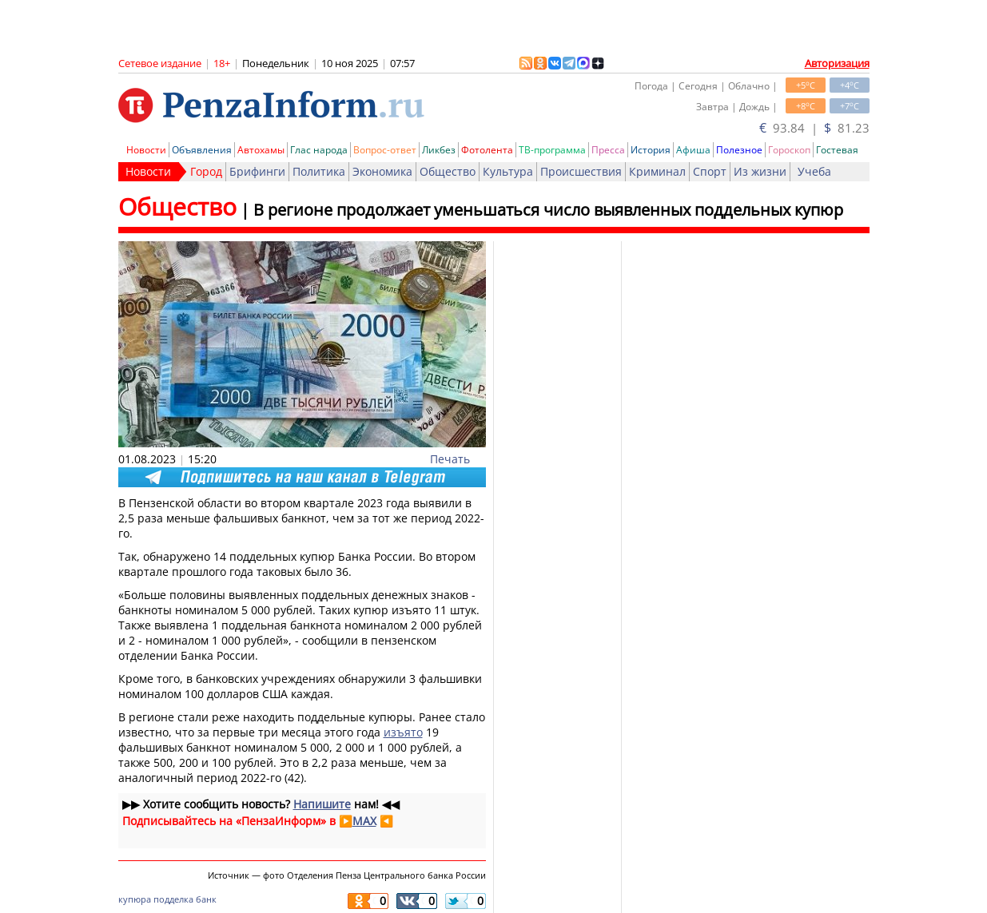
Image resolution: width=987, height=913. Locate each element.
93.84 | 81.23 (814, 128)
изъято (403, 732)
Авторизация (837, 63)
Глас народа (319, 150)
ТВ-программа (552, 150)
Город (206, 171)
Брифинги (257, 171)
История (651, 150)
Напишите (322, 804)
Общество (448, 171)
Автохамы (261, 150)
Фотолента (487, 150)
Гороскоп (789, 150)
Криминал (657, 171)
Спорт (709, 171)
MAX (364, 820)
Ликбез (439, 150)
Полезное (739, 150)
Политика (319, 171)
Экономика (382, 171)
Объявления (202, 150)
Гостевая (837, 150)
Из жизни (760, 171)
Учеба (814, 171)
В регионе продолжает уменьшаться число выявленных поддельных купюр (548, 209)
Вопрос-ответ (384, 150)
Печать (450, 458)
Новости (146, 150)
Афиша (693, 150)
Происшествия (581, 171)
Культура (508, 171)
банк (206, 899)
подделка (173, 899)
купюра (134, 899)
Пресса (608, 150)
